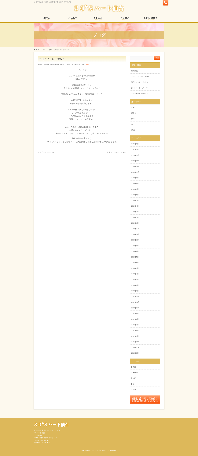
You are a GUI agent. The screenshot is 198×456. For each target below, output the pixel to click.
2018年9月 (135, 246)
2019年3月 (135, 212)
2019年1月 (135, 223)
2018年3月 (135, 280)
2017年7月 (135, 325)
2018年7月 (135, 257)
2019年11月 (135, 166)
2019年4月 (135, 206)
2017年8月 (135, 319)
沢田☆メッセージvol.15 (140, 76)
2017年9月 (135, 313)
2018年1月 (135, 291)
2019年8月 (135, 183)
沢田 (87, 64)
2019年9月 (135, 178)
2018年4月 (135, 274)
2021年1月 (135, 149)
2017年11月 (135, 302)
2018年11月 (135, 234)
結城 (133, 130)
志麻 (133, 107)
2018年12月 (135, 229)
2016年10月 (135, 347)
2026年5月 (135, 144)
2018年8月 (135, 251)
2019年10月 (135, 172)
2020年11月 (135, 161)
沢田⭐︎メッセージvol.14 (139, 82)
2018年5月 (135, 268)
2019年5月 (135, 200)
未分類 (133, 113)
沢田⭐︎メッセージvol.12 (139, 93)
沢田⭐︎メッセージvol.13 (139, 88)
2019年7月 (135, 189)
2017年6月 (135, 330)
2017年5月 (135, 336)
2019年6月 (135, 195)
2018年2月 (135, 285)
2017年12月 (135, 296)
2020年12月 (135, 155)
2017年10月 (135, 308)
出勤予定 (134, 71)
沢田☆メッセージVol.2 (47, 152)
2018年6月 (135, 263)
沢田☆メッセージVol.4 (116, 152)
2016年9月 (135, 353)
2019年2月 (135, 217)
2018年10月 (135, 240)
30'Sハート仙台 (96, 450)
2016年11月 (135, 342)
